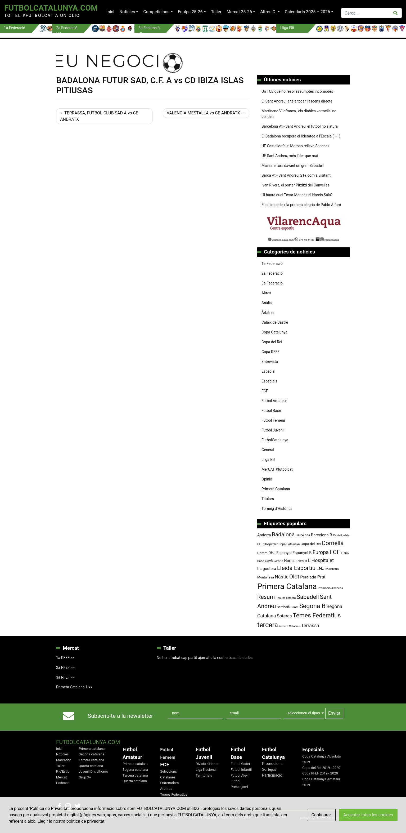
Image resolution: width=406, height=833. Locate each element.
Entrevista (269, 361)
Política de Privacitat (199, 818)
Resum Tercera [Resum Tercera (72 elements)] (286, 598)
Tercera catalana (91, 760)
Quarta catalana (91, 766)
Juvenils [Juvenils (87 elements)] (301, 561)
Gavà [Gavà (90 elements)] (269, 561)
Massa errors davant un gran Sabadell (292, 165)
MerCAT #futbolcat (277, 469)
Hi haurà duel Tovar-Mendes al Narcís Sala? (297, 195)
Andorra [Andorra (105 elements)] (264, 535)
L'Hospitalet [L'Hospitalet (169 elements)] (321, 560)
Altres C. (268, 11)
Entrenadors (169, 783)
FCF (264, 391)
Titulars (267, 499)
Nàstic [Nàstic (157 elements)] (281, 577)
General (267, 450)
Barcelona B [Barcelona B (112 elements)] (321, 535)
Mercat (61, 777)
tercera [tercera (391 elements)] (267, 625)
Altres (266, 293)
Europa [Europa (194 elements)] (321, 552)
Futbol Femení (273, 420)
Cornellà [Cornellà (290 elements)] (333, 543)
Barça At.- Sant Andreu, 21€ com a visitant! (296, 175)
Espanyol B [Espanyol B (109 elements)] (302, 552)
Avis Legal (172, 818)
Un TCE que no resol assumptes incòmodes (297, 91)
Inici (110, 11)
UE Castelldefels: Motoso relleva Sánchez (295, 146)
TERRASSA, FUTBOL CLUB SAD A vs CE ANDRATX (99, 116)
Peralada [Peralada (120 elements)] (308, 577)
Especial (268, 371)
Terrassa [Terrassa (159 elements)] (310, 625)
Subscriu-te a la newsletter (120, 716)
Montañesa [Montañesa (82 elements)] (265, 577)
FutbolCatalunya (274, 440)
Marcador (63, 760)
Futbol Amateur (274, 401)
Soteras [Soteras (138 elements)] (284, 615)
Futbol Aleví (240, 775)
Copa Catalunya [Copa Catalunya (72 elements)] (289, 544)
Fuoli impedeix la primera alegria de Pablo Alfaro (301, 205)
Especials (269, 381)
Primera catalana (92, 749)
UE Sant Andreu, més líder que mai (289, 156)
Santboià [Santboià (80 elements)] (283, 607)
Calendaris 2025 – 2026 (307, 11)
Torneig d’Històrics (276, 508)
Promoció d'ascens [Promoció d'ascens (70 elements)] (330, 588)
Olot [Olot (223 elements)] (294, 576)
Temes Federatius (173, 794)
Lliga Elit (268, 459)
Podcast (62, 783)
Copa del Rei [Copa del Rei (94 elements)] (311, 544)
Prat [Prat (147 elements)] (321, 577)
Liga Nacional (206, 770)
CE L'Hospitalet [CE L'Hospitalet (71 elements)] (267, 544)
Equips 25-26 (190, 11)
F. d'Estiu (62, 771)
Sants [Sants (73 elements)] (294, 607)
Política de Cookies (235, 818)
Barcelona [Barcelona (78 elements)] (303, 535)
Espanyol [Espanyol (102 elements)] (283, 553)
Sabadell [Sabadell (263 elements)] (308, 597)
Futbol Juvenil (273, 430)
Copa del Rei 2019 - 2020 (321, 768)
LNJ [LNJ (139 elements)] (320, 568)
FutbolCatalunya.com (51, 7)
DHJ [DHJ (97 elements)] (272, 553)
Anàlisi (267, 303)
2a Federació (272, 273)
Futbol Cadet (240, 764)
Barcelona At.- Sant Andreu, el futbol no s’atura (299, 126)
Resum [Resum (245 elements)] (266, 597)
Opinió (266, 479)
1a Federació (272, 263)
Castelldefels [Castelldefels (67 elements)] (341, 535)
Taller (216, 11)
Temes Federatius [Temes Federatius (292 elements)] (317, 615)
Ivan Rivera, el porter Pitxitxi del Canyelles (295, 185)
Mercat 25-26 (239, 11)
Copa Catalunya (274, 332)
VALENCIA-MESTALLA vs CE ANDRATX (203, 112)
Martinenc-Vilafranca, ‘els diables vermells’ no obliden (298, 114)
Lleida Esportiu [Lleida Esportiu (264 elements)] (296, 568)
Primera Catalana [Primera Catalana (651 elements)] (287, 586)
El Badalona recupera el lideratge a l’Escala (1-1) (300, 136)
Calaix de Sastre (274, 322)
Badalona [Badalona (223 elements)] (283, 534)
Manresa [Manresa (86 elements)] (332, 569)
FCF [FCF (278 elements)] (335, 552)
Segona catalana (91, 754)
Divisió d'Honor (207, 764)
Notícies (127, 11)
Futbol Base (271, 410)
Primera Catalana (275, 489)
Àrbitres (267, 312)
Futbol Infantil (241, 770)
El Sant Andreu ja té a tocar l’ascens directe (296, 101)
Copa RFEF (270, 352)
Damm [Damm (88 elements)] (262, 553)
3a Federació (272, 283)
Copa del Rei (271, 342)
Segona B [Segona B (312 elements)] (312, 606)
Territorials (204, 775)
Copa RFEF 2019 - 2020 (320, 773)
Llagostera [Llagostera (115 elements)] (266, 568)
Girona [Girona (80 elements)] (278, 561)
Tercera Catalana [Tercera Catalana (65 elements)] (289, 626)
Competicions (156, 11)
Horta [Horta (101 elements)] (289, 561)
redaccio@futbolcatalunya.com (325, 818)
